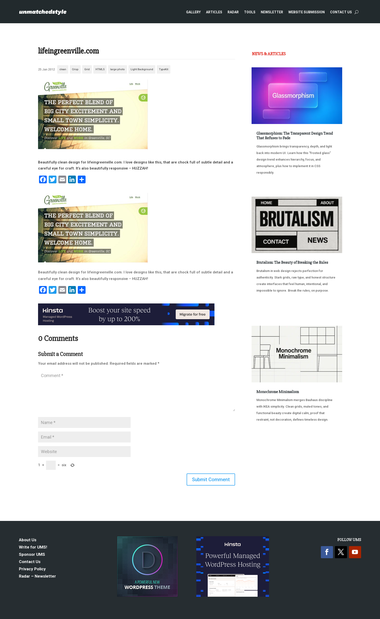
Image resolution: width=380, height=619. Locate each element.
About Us (27, 540)
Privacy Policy (32, 569)
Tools (249, 12)
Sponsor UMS (32, 555)
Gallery (193, 12)
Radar (233, 12)
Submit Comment (211, 479)
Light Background (142, 69)
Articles (214, 12)
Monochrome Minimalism (277, 391)
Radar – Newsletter (37, 576)
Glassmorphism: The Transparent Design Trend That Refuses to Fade (294, 135)
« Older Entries (268, 449)
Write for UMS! (33, 547)
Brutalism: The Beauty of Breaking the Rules (292, 262)
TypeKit (163, 69)
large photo (117, 69)
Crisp (75, 69)
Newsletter (272, 12)
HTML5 (99, 69)
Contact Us (341, 12)
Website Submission (306, 12)
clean (62, 69)
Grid (87, 69)
